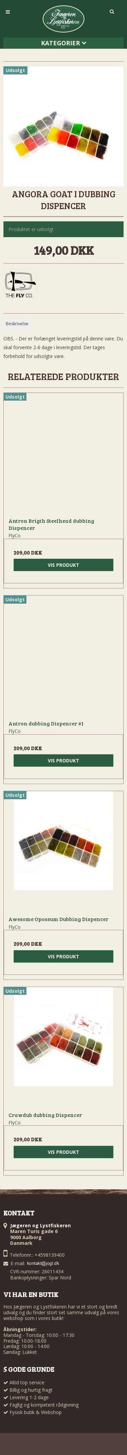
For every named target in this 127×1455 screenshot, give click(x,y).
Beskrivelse (17, 324)
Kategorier (63, 43)
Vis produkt (63, 565)
